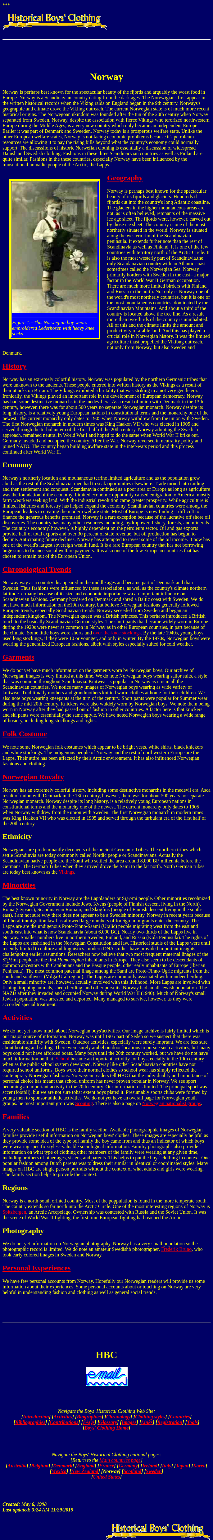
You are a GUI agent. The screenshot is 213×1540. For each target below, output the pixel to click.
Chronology (118, 1416)
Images (129, 1422)
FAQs (89, 1422)
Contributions (64, 1422)
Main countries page (120, 1460)
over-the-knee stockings (117, 632)
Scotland (132, 1471)
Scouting (84, 1103)
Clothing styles (150, 1416)
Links (146, 1422)
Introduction (36, 1416)
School (62, 1058)
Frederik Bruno (176, 1249)
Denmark (62, 1465)
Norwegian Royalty (33, 777)
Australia (16, 1465)
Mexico (58, 1471)
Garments (18, 657)
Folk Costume (24, 734)
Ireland (149, 1465)
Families (15, 1116)
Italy (166, 1465)
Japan (182, 1465)
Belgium (39, 1465)
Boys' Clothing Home (106, 1427)
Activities (17, 1018)
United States (106, 1477)
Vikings (66, 872)
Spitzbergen (14, 1212)
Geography (125, 178)
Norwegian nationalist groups (171, 1103)
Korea (199, 1465)
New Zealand (84, 1471)
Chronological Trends (36, 569)
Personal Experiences (36, 1268)
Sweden (154, 1471)
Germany (128, 1465)
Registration (169, 1422)
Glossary (108, 1422)
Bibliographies (30, 1422)
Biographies (89, 1416)
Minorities (19, 885)
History (14, 366)
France (106, 1465)
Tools (192, 1422)
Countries (180, 1416)
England (86, 1465)
